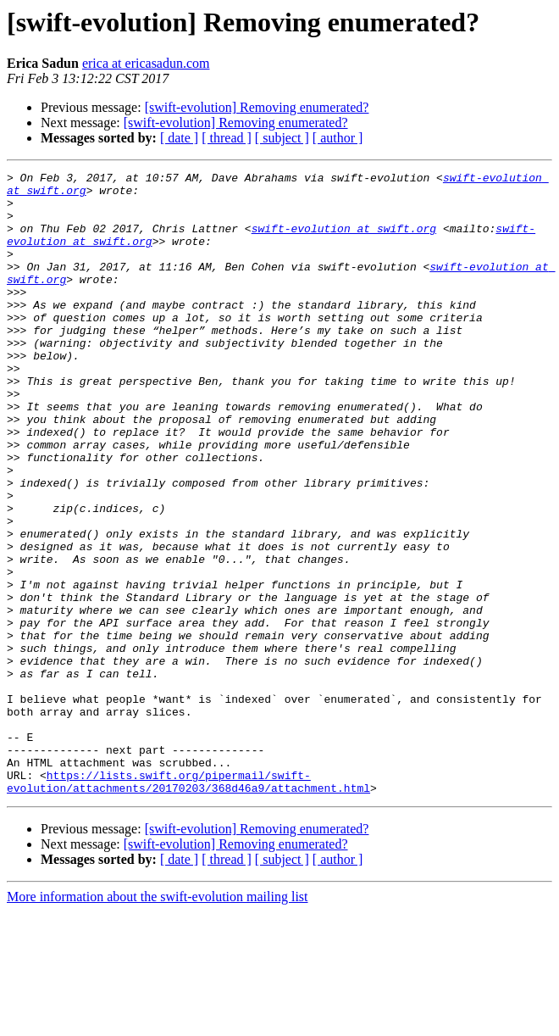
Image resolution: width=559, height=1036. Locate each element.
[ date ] (179, 138)
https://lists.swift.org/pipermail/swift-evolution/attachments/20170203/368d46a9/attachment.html (188, 904)
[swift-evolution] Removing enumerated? (257, 107)
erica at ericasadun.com (146, 63)
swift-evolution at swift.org (344, 240)
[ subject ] (282, 138)
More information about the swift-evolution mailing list (157, 1021)
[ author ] (338, 138)
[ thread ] (227, 138)
